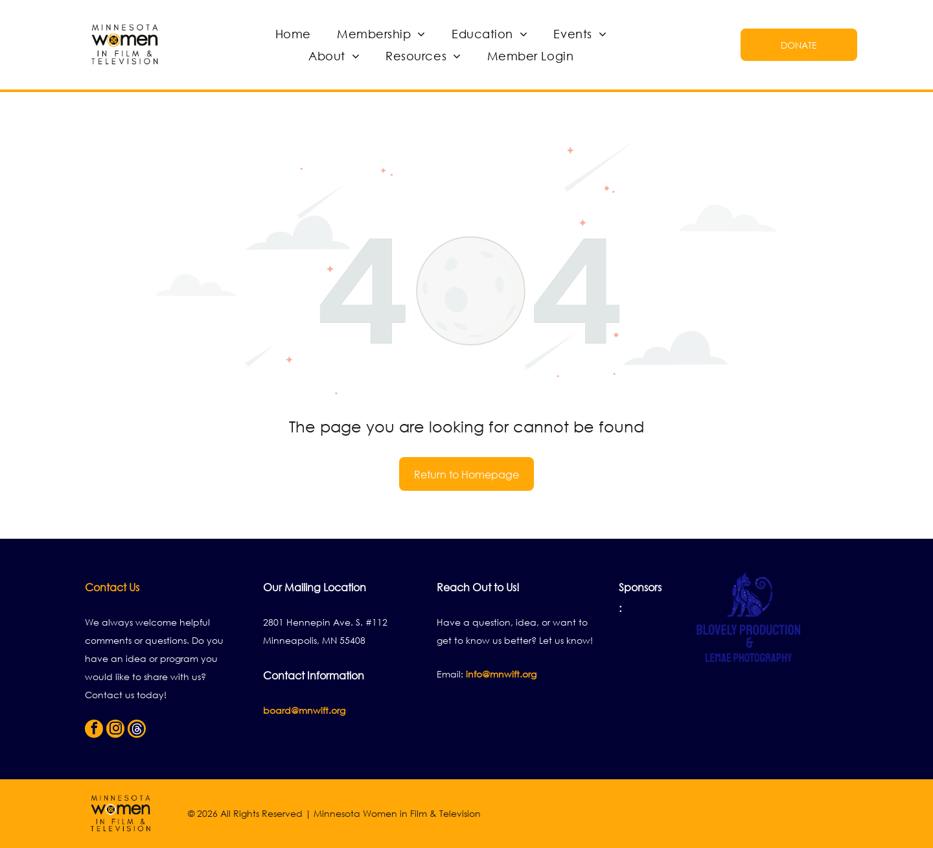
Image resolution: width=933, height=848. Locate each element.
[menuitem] (293, 34)
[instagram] (115, 730)
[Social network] (137, 730)
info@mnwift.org (501, 674)
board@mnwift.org (304, 710)
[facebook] (94, 730)
